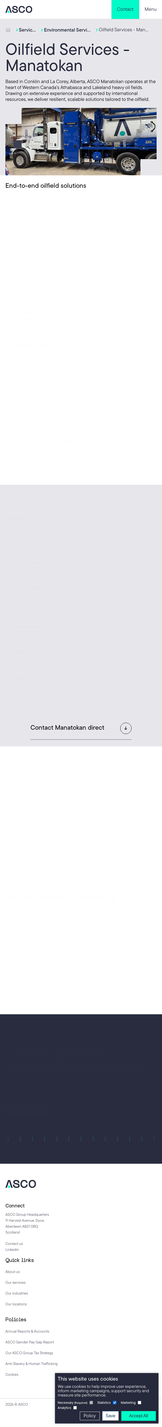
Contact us (14, 1243)
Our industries (16, 1293)
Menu (151, 9)
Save (110, 1416)
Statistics (104, 1402)
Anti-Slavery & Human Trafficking (31, 1363)
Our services (15, 1282)
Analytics (64, 1407)
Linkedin (12, 1249)
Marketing (128, 1402)
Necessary (72, 1402)
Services (27, 30)
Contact (125, 9)
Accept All (138, 1416)
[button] (80, 727)
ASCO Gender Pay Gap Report (29, 1342)
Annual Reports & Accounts (27, 1331)
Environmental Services (67, 30)
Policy (90, 1415)
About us (12, 1271)
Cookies (11, 1374)
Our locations (16, 1304)
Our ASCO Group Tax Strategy (29, 1353)
